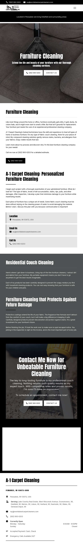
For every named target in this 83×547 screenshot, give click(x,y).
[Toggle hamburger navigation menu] (74, 8)
